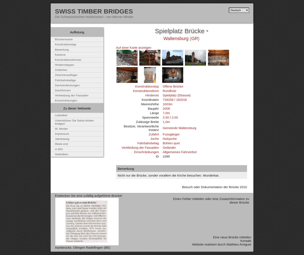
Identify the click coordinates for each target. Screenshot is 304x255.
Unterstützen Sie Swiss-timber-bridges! (75, 122)
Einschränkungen (146, 152)
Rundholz (169, 91)
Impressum (62, 133)
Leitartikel (61, 115)
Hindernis (152, 95)
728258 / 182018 (175, 99)
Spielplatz (170, 95)
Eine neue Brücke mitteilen (232, 237)
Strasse (184, 95)
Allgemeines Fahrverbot (180, 152)
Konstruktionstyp (147, 86)
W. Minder (61, 128)
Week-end (61, 144)
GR (194, 38)
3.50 (166, 117)
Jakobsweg (62, 138)
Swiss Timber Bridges (94, 11)
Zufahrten (61, 70)
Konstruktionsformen (68, 59)
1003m (167, 104)
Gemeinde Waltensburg (179, 128)
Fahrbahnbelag (148, 143)
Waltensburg (176, 38)
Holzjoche (170, 138)
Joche (154, 138)
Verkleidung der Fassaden (140, 147)
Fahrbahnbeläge (65, 80)
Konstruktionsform (146, 91)
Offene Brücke (173, 86)
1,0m (166, 122)
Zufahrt (154, 134)
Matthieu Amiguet (239, 244)
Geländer (169, 147)
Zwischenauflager (66, 75)
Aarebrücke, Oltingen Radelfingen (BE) (82, 247)
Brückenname (64, 39)
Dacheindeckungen (67, 85)
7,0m (166, 113)
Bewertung (62, 49)
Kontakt (245, 241)
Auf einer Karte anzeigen (133, 47)
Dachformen (63, 90)
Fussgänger (171, 134)
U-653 (59, 149)
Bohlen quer (171, 143)
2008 (166, 108)
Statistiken (61, 154)
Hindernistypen (64, 64)
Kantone (60, 54)
